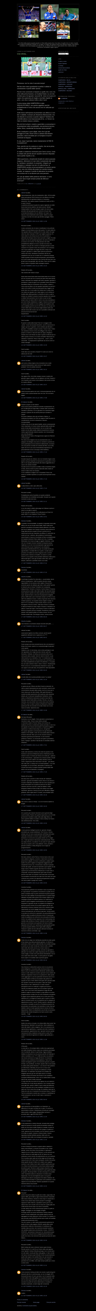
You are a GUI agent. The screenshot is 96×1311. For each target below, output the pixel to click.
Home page (36, 1302)
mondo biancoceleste (64, 68)
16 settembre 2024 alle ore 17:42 (34, 488)
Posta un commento (22, 1299)
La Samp (60, 65)
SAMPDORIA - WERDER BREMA (67, 82)
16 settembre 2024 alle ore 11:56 (34, 221)
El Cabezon (24, 402)
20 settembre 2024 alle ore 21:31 (34, 1265)
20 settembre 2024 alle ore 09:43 (34, 1099)
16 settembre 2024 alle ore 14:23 (34, 265)
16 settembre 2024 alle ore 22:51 (34, 516)
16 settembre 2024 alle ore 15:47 (34, 356)
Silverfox (23, 576)
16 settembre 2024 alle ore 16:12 (34, 369)
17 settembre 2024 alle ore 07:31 (34, 563)
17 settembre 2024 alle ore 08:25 (34, 617)
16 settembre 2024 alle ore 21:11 (34, 501)
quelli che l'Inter (62, 70)
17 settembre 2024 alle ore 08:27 (34, 626)
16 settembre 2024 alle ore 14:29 (34, 345)
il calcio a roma (62, 61)
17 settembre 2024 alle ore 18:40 (34, 806)
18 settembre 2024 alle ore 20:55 (34, 883)
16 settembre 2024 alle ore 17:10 (34, 452)
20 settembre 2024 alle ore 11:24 (34, 1116)
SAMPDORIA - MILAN (64, 80)
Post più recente (21, 1302)
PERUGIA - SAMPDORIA (65, 86)
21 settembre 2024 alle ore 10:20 (34, 1295)
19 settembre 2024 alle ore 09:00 (34, 1016)
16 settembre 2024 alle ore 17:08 (34, 398)
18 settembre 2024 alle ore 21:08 (34, 933)
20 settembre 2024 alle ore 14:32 (34, 1186)
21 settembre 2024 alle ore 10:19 (34, 1286)
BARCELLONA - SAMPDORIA (66, 88)
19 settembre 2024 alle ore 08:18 (34, 960)
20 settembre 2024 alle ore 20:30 (34, 1240)
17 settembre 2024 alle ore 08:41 (34, 637)
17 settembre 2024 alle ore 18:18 (34, 795)
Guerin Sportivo (62, 63)
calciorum (61, 72)
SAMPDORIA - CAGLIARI (65, 84)
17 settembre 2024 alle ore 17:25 (34, 772)
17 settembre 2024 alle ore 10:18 (34, 679)
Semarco (23, 521)
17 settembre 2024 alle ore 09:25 (34, 670)
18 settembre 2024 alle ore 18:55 (34, 850)
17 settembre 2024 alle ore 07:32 (34, 572)
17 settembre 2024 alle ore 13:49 (34, 710)
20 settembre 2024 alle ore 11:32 (34, 1139)
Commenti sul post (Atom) (29, 1305)
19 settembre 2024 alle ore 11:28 (34, 1039)
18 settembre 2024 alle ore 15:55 (34, 823)
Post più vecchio (51, 1302)
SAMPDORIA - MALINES (65, 90)
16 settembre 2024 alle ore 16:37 (34, 384)
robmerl (23, 192)
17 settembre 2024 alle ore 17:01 (34, 745)
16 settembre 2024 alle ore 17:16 (34, 479)
